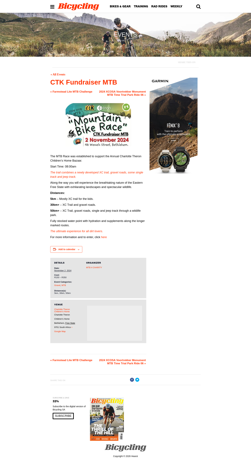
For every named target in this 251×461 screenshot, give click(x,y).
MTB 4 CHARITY (94, 267)
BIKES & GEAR (120, 6)
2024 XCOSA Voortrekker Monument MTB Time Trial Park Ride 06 (122, 93)
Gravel (57, 285)
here (104, 237)
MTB (63, 285)
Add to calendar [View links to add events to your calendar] (66, 249)
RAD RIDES (159, 6)
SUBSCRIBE (63, 415)
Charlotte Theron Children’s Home (62, 310)
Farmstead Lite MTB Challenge (71, 91)
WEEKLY (176, 6)
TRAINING (141, 6)
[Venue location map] (114, 323)
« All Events (58, 74)
